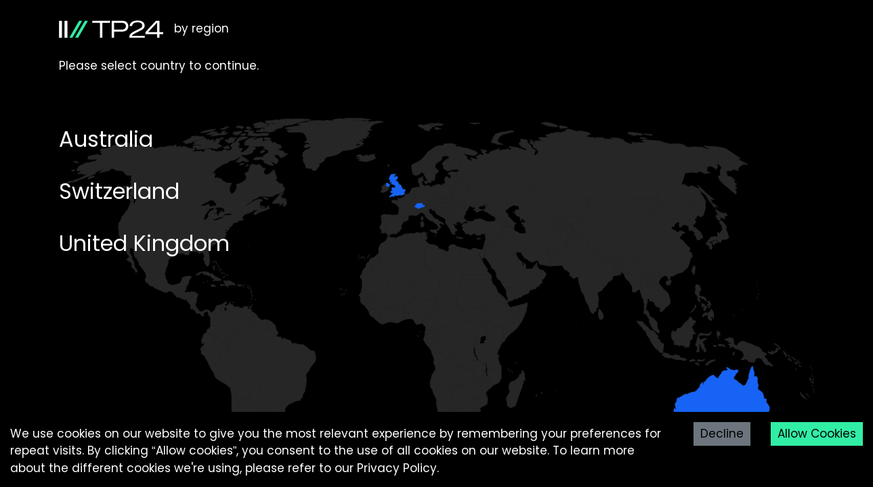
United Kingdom (144, 243)
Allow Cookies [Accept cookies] (817, 433)
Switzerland (119, 191)
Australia (106, 139)
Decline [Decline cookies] (722, 433)
